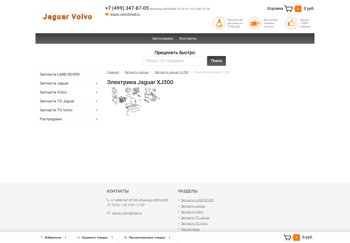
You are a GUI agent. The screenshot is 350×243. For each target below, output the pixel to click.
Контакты (188, 38)
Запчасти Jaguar (54, 83)
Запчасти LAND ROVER (59, 74)
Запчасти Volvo (53, 92)
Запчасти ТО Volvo (56, 110)
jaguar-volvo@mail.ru (125, 14)
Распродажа (51, 119)
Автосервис (163, 38)
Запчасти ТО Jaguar (57, 101)
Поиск (216, 60)
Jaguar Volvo (68, 17)
